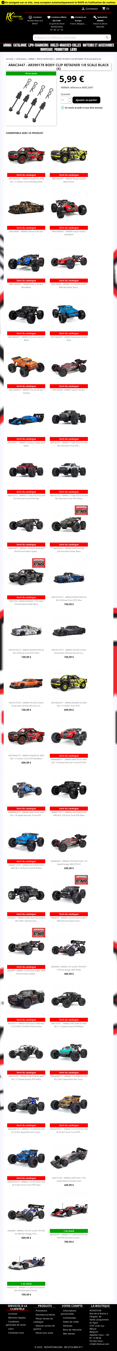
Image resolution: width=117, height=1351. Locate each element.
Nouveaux (46, 50)
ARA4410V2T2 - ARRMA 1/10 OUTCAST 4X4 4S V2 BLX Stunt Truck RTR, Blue (26, 1183)
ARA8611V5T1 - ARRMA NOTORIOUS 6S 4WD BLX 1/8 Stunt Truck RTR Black (68, 814)
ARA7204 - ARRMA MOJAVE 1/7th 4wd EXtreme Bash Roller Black (26, 602)
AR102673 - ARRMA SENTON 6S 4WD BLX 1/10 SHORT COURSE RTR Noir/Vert (26, 1025)
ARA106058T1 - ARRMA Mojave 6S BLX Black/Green (69, 180)
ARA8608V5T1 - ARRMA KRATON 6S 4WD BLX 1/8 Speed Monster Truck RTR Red (69, 761)
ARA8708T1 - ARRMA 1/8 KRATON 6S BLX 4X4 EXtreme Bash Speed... (26, 550)
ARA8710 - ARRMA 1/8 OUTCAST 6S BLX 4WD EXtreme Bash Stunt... (68, 919)
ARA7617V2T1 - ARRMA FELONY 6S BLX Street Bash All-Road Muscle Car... (68, 651)
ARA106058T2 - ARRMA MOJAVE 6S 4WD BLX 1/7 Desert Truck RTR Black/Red (26, 180)
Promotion (61, 50)
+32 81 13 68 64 (99, 1336)
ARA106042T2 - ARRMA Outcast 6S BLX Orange (26, 391)
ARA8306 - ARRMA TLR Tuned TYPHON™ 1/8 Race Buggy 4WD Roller (69, 968)
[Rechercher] (72, 37)
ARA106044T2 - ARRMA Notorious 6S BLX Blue (69, 338)
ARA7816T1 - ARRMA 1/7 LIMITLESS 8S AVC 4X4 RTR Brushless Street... (69, 1236)
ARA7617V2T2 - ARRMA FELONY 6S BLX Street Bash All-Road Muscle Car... (26, 704)
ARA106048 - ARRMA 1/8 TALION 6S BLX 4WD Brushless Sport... (69, 286)
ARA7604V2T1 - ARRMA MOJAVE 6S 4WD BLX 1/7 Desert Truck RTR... (69, 704)
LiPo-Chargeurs (38, 45)
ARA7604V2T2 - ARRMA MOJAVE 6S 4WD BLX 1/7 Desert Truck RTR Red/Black (26, 757)
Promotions (41, 1310)
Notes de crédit (71, 1321)
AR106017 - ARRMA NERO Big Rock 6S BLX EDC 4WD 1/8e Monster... (26, 919)
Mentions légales (17, 1317)
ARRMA (7, 45)
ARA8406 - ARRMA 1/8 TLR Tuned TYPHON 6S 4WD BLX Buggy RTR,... (26, 1232)
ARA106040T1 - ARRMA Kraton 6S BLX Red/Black (69, 233)
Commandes (69, 1317)
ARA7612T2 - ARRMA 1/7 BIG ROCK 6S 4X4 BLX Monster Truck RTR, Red (26, 497)
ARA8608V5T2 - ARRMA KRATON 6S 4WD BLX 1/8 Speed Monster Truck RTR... (26, 814)
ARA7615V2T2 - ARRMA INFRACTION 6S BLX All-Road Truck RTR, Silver (26, 651)
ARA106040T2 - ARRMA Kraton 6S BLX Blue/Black (26, 286)
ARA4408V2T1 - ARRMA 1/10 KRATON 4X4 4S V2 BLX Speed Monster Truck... (68, 1078)
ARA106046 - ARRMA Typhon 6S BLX (69, 389)
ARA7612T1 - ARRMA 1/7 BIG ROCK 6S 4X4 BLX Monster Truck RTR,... (69, 444)
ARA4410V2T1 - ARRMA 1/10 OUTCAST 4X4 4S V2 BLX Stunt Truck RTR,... (69, 1130)
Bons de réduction (72, 1329)
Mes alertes (69, 1333)
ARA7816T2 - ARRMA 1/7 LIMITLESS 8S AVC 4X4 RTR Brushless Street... (26, 1289)
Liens (73, 50)
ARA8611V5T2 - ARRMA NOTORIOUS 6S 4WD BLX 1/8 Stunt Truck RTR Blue (26, 866)
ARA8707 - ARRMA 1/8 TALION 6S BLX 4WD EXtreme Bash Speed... (26, 972)
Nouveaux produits (45, 1314)
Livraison (12, 1313)
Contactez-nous (16, 1332)
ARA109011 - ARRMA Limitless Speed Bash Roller (26, 444)
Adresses (67, 1325)
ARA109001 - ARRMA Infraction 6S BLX (26, 231)
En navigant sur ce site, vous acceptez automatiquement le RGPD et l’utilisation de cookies (60, 2)
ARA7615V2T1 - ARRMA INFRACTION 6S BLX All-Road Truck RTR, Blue (69, 598)
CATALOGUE (20, 45)
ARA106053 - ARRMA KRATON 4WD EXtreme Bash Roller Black (68, 550)
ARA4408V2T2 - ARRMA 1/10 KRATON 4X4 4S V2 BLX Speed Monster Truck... (26, 1130)
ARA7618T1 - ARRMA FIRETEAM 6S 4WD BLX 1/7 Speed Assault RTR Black (69, 1025)
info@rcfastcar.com (99, 1343)
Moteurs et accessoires (98, 45)
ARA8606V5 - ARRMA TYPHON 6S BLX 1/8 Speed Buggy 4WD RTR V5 (69, 862)
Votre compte (72, 1306)
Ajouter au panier (86, 100)
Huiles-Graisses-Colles (65, 45)
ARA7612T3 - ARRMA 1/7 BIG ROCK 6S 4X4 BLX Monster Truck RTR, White (69, 497)
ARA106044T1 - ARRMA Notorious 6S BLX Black (26, 338)
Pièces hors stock (44, 1332)
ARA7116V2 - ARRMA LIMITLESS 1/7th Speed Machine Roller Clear (69, 1179)
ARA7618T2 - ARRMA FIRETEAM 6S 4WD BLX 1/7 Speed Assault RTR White (26, 1078)
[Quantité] (64, 100)
